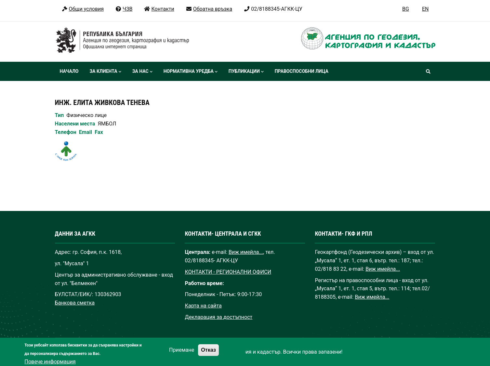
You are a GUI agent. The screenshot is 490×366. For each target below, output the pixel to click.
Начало (69, 71)
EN (425, 9)
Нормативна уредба (191, 72)
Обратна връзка (209, 9)
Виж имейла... (246, 252)
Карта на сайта (203, 306)
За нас (142, 72)
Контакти (159, 9)
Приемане (181, 353)
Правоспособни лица (301, 71)
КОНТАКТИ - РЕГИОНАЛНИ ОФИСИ (228, 272)
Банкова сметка (75, 303)
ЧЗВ (123, 9)
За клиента (105, 72)
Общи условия (82, 9)
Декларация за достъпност (218, 317)
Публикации (246, 72)
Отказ (208, 353)
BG (405, 9)
